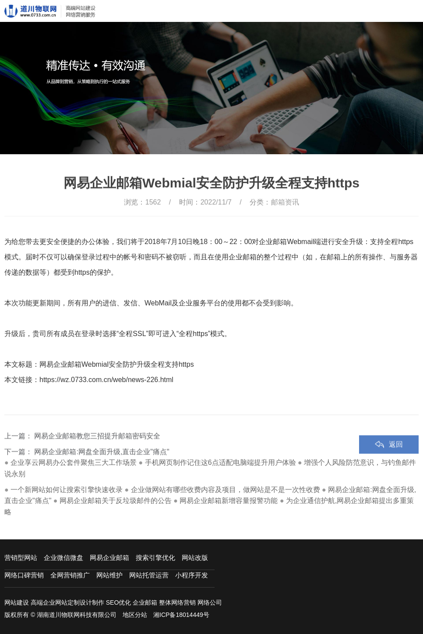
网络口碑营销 (24, 575)
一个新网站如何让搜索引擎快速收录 (67, 489)
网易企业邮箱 (109, 557)
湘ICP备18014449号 (181, 614)
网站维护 (109, 575)
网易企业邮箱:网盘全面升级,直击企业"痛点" (101, 461)
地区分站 (135, 614)
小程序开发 (191, 575)
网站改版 (195, 557)
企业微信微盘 (63, 557)
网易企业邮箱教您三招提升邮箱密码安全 (97, 446)
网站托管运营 (149, 575)
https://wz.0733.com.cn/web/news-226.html (106, 379)
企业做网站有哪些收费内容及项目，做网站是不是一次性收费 (225, 489)
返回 (396, 454)
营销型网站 (20, 557)
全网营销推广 (70, 575)
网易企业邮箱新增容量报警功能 (229, 500)
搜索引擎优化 (155, 557)
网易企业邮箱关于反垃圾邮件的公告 (116, 500)
